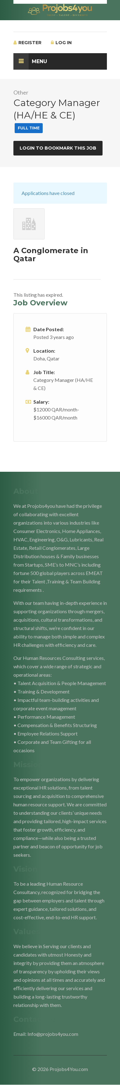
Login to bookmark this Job (58, 148)
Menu (30, 61)
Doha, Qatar (46, 358)
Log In (61, 42)
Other (20, 92)
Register (27, 42)
